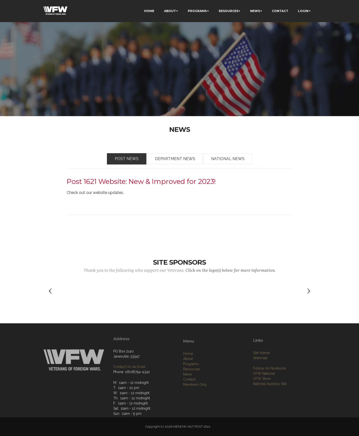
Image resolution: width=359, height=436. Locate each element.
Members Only (195, 404)
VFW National (264, 391)
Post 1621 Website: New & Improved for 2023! (141, 181)
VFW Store (261, 396)
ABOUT (170, 11)
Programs (191, 384)
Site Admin (261, 371)
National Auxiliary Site (270, 402)
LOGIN (303, 11)
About (188, 379)
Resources (191, 389)
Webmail (260, 376)
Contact (189, 399)
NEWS (255, 11)
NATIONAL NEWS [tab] (227, 159)
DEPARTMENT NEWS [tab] (175, 159)
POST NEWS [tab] (127, 159)
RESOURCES (228, 11)
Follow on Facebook (269, 386)
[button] (50, 290)
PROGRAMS (197, 11)
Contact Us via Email (129, 381)
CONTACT (280, 11)
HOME (149, 11)
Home (188, 373)
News (187, 394)
